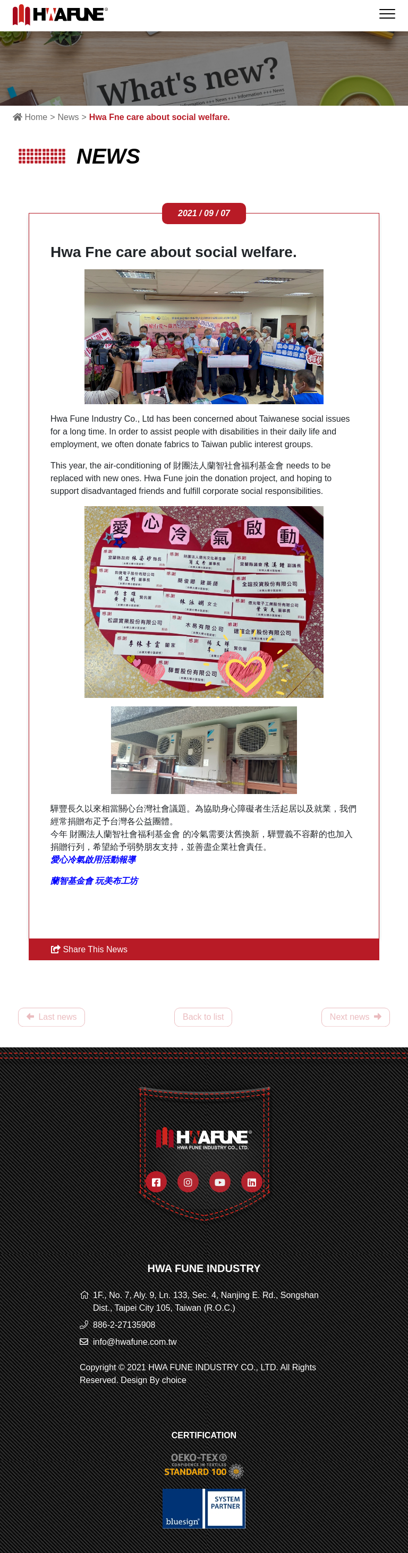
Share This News (89, 949)
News (68, 117)
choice (174, 1380)
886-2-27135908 (124, 1324)
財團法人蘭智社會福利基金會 (228, 465)
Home (30, 117)
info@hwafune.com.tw (135, 1341)
